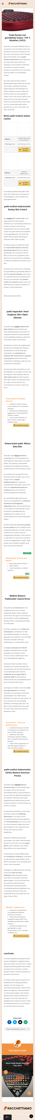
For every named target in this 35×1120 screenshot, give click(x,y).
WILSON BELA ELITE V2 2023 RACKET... (16, 559)
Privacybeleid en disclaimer (23, 1114)
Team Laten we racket (17, 1050)
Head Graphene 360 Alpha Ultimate (15, 400)
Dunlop (9, 218)
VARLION (18, 785)
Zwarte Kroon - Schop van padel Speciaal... (15, 723)
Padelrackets (8, 11)
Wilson (17, 455)
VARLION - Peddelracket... (15, 907)
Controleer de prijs (25, 149)
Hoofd (17, 326)
